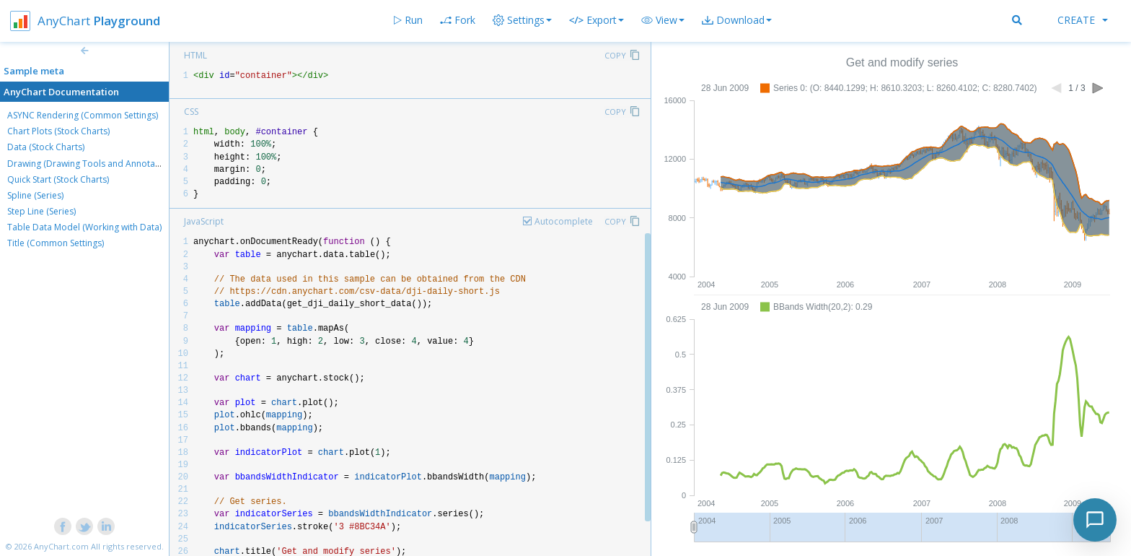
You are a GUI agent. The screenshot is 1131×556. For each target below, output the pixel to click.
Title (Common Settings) (55, 243)
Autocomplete (563, 221)
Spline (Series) (35, 195)
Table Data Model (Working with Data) (84, 227)
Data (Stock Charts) (45, 147)
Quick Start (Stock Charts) (58, 179)
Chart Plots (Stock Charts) (58, 131)
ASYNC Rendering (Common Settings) (82, 115)
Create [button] (1082, 20)
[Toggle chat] (1095, 520)
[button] (663, 20)
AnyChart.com (61, 546)
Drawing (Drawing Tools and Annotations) (92, 163)
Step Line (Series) (41, 211)
